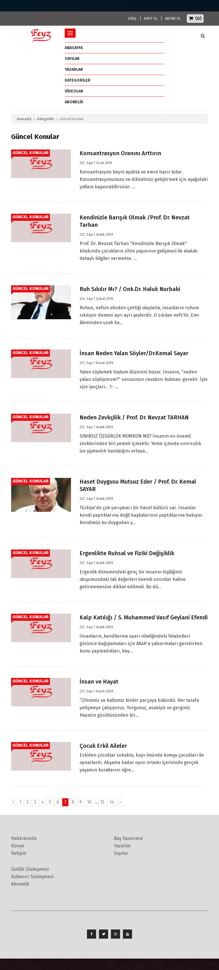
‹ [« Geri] (13, 802)
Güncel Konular (30, 152)
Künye (17, 845)
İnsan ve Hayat (99, 681)
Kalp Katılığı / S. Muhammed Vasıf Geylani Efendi (144, 617)
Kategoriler (77, 80)
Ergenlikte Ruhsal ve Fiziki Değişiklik (127, 553)
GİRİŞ (132, 19)
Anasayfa (24, 119)
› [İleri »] (120, 802)
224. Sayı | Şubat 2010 (96, 299)
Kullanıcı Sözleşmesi (32, 876)
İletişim (18, 853)
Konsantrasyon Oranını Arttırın (120, 153)
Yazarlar (74, 69)
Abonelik (20, 884)
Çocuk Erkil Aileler (103, 745)
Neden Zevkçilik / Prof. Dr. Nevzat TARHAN (134, 417)
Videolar (74, 91)
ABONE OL (173, 19)
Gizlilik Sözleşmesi (30, 869)
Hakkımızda (23, 838)
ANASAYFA (74, 47)
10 (89, 802)
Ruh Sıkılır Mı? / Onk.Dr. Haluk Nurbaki (130, 289)
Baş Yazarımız (128, 838)
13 (102, 802)
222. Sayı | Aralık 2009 (96, 235)
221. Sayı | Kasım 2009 (96, 363)
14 (112, 802)
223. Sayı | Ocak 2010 (96, 163)
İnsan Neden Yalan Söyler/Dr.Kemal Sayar (134, 353)
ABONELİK (74, 102)
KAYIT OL (151, 19)
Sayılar (72, 58)
